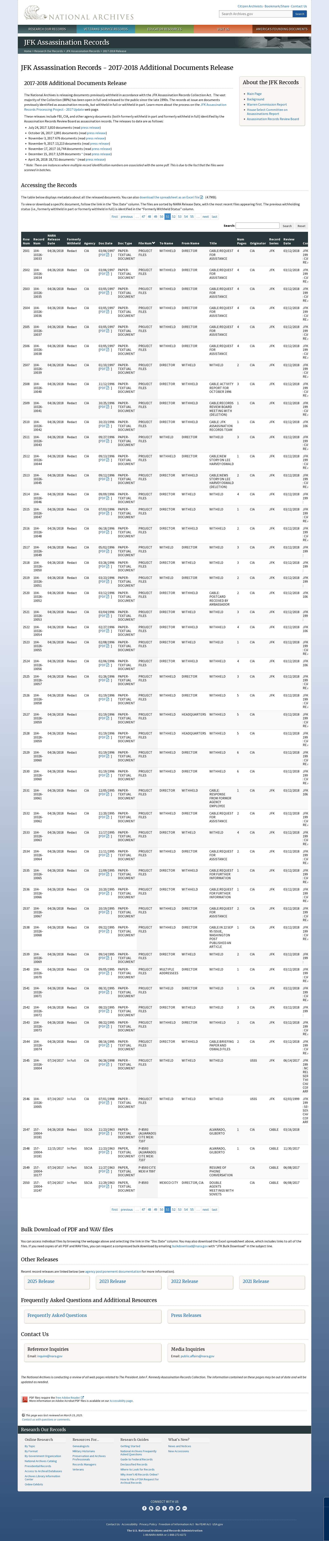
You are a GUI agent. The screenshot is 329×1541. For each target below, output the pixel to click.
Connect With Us (165, 1501)
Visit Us (223, 29)
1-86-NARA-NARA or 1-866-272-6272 (164, 1535)
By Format (31, 1451)
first (115, 216)
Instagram (157, 1508)
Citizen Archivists (250, 6)
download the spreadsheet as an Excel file (169, 197)
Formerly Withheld (74, 241)
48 (149, 216)
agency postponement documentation (113, 1271)
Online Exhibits (34, 1484)
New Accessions (178, 1451)
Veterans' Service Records (106, 29)
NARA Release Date (54, 239)
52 (173, 216)
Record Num (38, 241)
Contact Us (299, 6)
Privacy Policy (148, 1524)
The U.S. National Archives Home (78, 12)
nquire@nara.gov (50, 1356)
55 (192, 216)
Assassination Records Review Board (273, 119)
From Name (190, 243)
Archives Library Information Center (42, 1477)
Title (213, 243)
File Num (146, 243)
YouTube (171, 1508)
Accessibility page (121, 1401)
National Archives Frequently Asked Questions (138, 1452)
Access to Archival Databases (43, 1471)
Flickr (184, 1508)
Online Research (39, 1439)
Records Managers (84, 1464)
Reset (301, 226)
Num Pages (242, 241)
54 (186, 216)
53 (179, 216)
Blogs (177, 1508)
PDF (103, 255)
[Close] (324, 1502)
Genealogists (81, 1446)
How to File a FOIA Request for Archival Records (139, 1481)
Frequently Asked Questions (57, 1315)
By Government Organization (43, 1456)
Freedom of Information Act (176, 1524)
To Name (166, 243)
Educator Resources (164, 29)
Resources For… (86, 1439)
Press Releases (186, 1315)
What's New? (178, 1439)
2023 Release (112, 1281)
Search (299, 14)
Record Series (274, 241)
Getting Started (130, 1446)
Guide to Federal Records (136, 1459)
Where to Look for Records (137, 1469)
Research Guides (134, 1439)
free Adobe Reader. (70, 1397)
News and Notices (179, 1446)
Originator (258, 243)
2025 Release (40, 1281)
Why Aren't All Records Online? (139, 1474)
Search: (229, 225)
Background (255, 99)
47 (143, 216)
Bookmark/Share (277, 6)
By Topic (30, 1446)
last (214, 216)
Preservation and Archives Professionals (89, 1457)
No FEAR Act (203, 1524)
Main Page (254, 94)
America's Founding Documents (282, 29)
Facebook (144, 1508)
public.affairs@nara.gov (197, 1356)
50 (161, 216)
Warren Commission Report (267, 104)
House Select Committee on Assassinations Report (267, 112)
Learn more (294, 1533)
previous (127, 216)
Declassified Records (134, 1464)
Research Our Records (47, 29)
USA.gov (218, 1524)
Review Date (288, 241)
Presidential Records (38, 1466)
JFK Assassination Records (83, 51)
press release (90, 127)
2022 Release (184, 1281)
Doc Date (105, 243)
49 (155, 216)
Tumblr (164, 1508)
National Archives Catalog (41, 1461)
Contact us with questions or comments (46, 1419)
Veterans (78, 1469)
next (205, 216)
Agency (89, 243)
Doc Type (125, 243)
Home (27, 51)
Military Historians (84, 1451)
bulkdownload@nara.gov (190, 1246)
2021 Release (256, 1281)
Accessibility (130, 1524)
